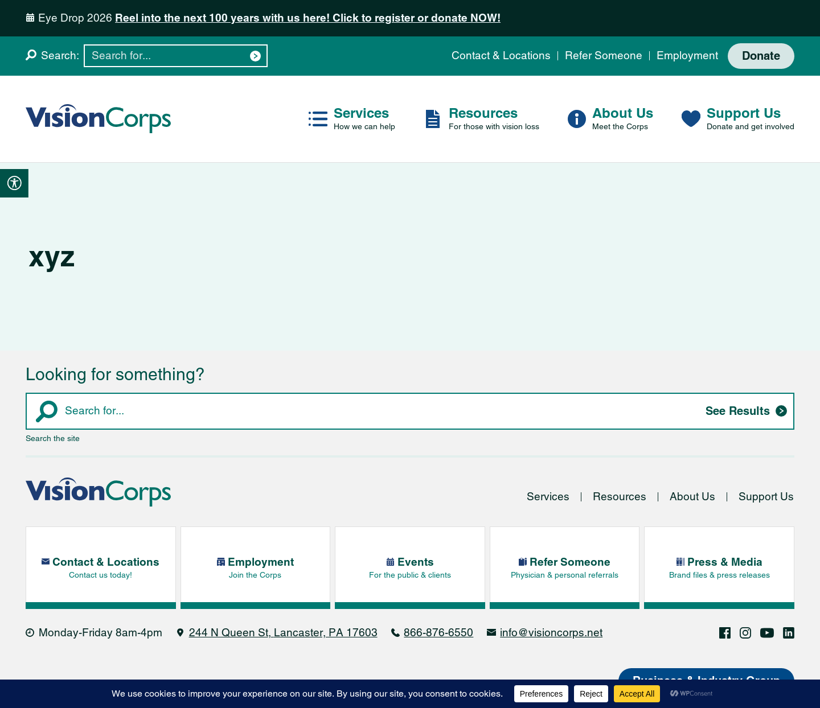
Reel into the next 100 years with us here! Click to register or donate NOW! (308, 17)
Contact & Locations (501, 55)
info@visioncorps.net (551, 632)
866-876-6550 (438, 632)
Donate (761, 56)
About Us (692, 496)
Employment (687, 55)
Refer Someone (603, 55)
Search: (60, 55)
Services (548, 496)
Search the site (53, 438)
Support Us (766, 496)
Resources (619, 496)
